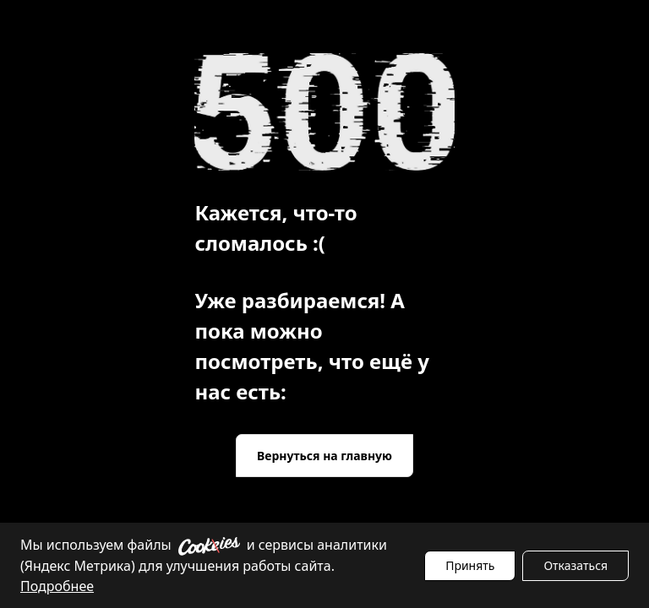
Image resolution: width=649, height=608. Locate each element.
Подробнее (57, 586)
